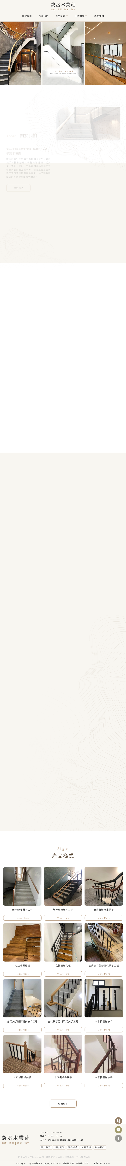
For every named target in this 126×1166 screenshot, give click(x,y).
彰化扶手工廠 (37, 1156)
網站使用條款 (82, 1163)
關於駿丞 (27, 16)
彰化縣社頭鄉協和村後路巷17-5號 (65, 1140)
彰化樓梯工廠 (83, 1156)
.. (91, 1163)
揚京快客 (36, 1163)
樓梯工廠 (69, 1156)
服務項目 (43, 16)
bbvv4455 (56, 1132)
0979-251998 (55, 1136)
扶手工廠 (22, 1156)
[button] (61, 82)
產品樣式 (60, 16)
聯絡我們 (99, 16)
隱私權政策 (68, 1163)
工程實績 (80, 16)
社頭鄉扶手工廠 (54, 1156)
